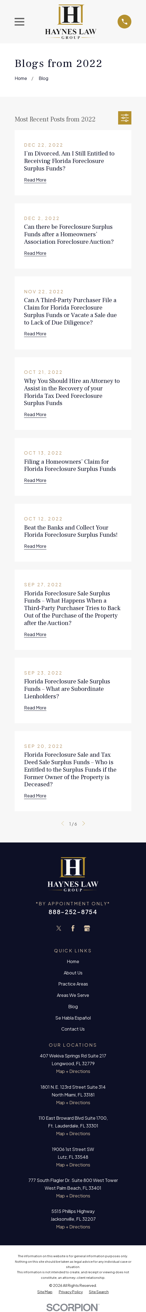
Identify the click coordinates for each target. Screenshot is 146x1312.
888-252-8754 (73, 912)
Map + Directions (73, 1071)
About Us (73, 973)
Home (73, 961)
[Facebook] (73, 928)
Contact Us (73, 1029)
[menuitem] (44, 1291)
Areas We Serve (73, 995)
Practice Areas (73, 984)
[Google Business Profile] (87, 928)
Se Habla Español (73, 1018)
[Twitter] (59, 928)
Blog (73, 1006)
